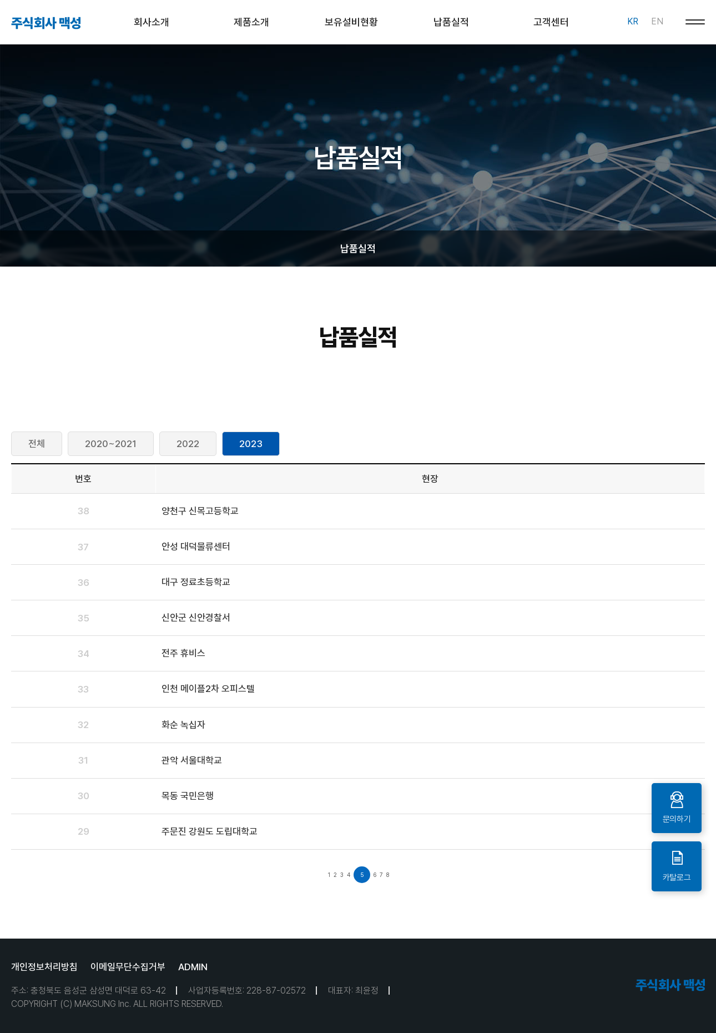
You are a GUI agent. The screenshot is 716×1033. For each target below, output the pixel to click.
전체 (36, 443)
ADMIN (193, 966)
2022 (188, 443)
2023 (251, 443)
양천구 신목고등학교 (200, 510)
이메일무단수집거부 (127, 966)
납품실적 (358, 248)
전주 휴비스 (183, 653)
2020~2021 (111, 443)
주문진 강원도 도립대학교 (210, 831)
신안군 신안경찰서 (196, 617)
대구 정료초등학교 (196, 582)
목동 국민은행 (188, 795)
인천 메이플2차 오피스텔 (208, 688)
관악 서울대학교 (192, 760)
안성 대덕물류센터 (196, 546)
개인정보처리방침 (44, 966)
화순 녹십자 (183, 724)
